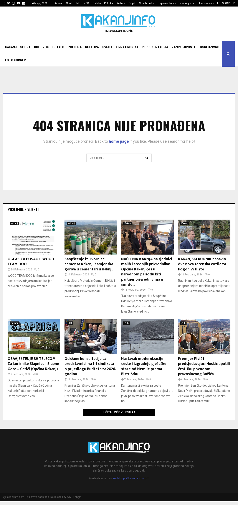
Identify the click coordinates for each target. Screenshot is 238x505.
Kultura (121, 3)
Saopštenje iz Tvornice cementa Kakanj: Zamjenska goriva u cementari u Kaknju (89, 264)
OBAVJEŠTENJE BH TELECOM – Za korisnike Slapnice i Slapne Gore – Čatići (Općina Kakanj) (33, 364)
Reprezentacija (167, 3)
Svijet (132, 3)
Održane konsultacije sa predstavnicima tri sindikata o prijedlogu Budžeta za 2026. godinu (90, 366)
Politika (108, 3)
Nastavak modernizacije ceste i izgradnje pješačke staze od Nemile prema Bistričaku (143, 366)
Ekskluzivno (206, 3)
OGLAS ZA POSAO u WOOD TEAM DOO (31, 261)
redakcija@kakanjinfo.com (131, 478)
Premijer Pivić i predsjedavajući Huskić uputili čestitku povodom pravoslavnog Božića (204, 366)
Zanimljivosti (187, 3)
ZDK (86, 3)
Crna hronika (146, 3)
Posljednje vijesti (23, 209)
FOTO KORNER (226, 3)
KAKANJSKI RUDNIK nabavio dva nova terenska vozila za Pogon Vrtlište (202, 264)
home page (119, 141)
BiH (78, 3)
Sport (69, 3)
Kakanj (59, 3)
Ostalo (97, 3)
